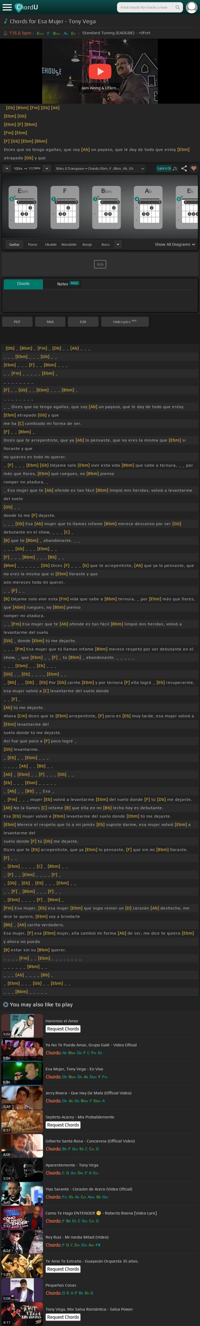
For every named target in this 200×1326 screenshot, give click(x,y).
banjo (87, 244)
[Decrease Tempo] (7, 168)
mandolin (69, 244)
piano (32, 244)
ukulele (51, 244)
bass (106, 244)
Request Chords (63, 1028)
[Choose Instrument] (118, 244)
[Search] (177, 7)
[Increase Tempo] (46, 168)
